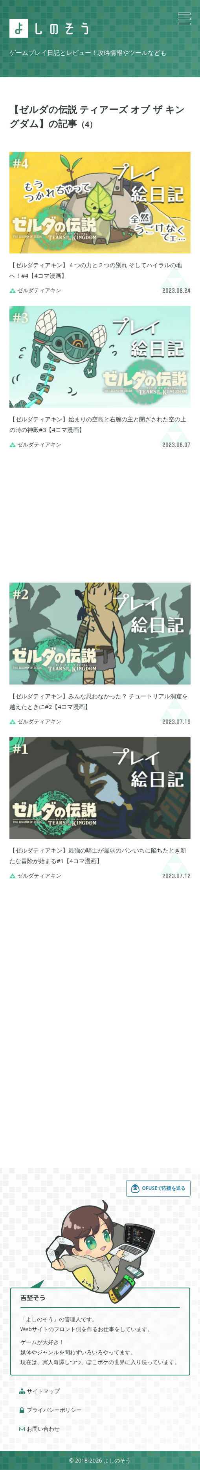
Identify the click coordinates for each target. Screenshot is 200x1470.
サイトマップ (39, 1391)
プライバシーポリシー (50, 1410)
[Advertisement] (100, 515)
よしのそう (117, 1460)
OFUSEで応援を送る (157, 1188)
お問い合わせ (39, 1429)
